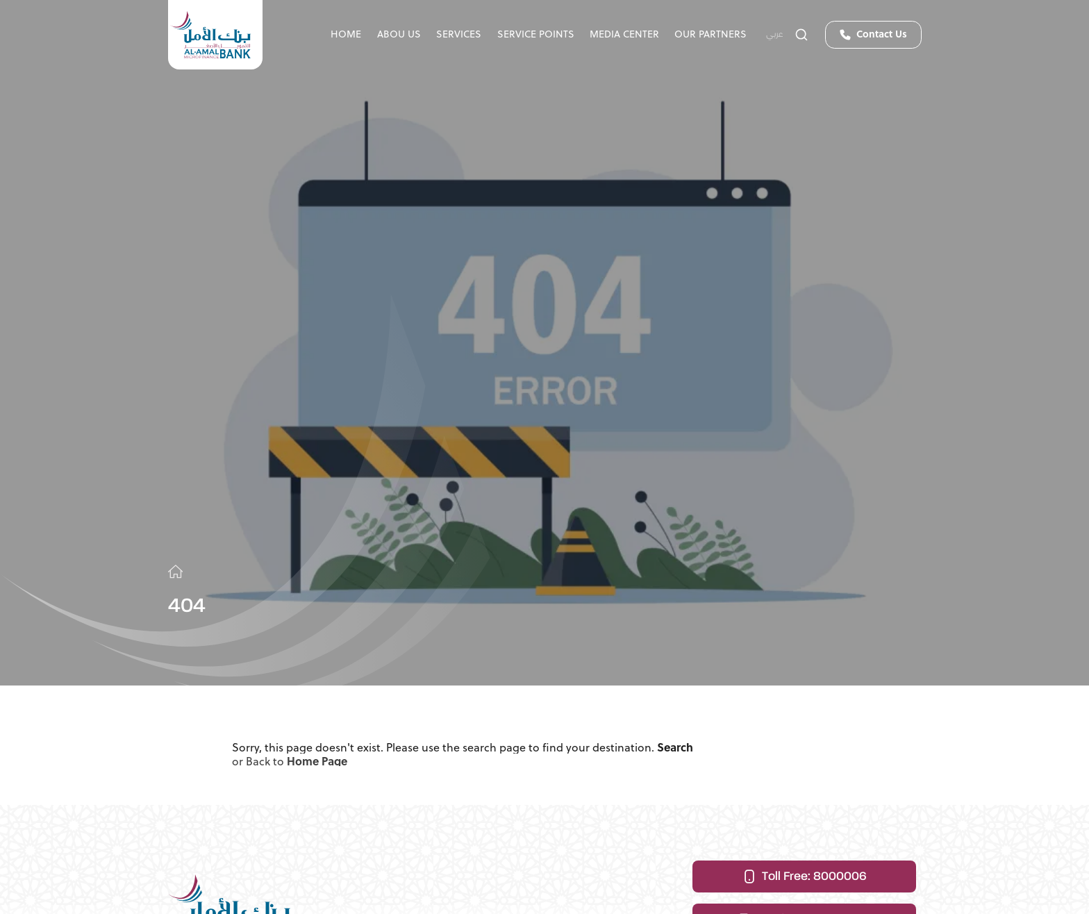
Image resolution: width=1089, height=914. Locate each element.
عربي (774, 35)
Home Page (317, 766)
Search (675, 751)
